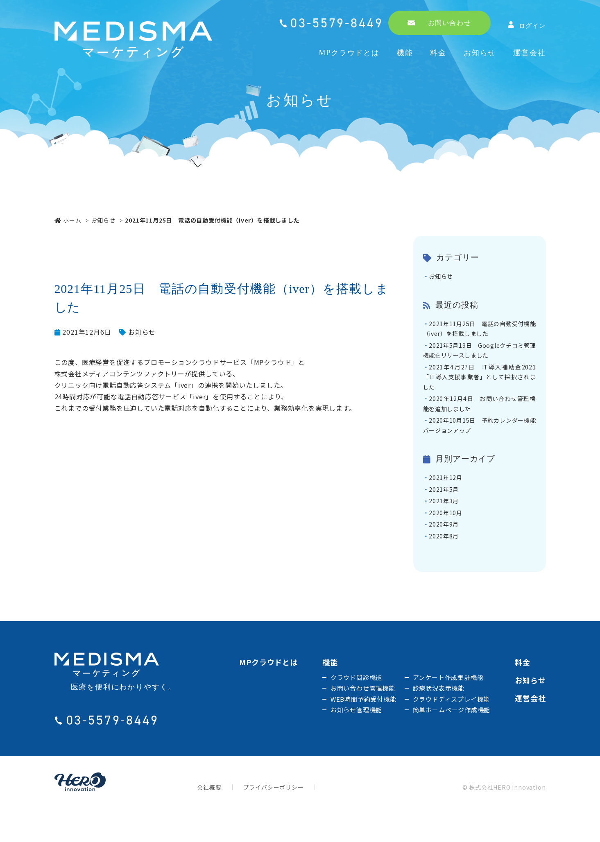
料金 (438, 53)
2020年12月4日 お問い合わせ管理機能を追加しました (479, 416)
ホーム (68, 220)
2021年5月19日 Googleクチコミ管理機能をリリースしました (479, 356)
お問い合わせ (439, 22)
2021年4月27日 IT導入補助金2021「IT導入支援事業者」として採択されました (479, 386)
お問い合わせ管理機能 (363, 713)
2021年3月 (447, 522)
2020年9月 (447, 548)
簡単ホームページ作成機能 (452, 735)
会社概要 (209, 813)
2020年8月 (447, 561)
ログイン (527, 25)
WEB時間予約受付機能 (363, 724)
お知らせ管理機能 (356, 735)
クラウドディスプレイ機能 (451, 724)
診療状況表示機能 (438, 713)
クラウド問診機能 (356, 703)
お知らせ (480, 53)
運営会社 (529, 53)
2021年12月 (448, 495)
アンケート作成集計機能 (448, 703)
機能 (405, 53)
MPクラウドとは (349, 53)
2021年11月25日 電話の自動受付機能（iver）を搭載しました (479, 331)
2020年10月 (448, 535)
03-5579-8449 (336, 23)
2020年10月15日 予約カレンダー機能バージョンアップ (479, 441)
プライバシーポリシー (273, 813)
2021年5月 (447, 508)
